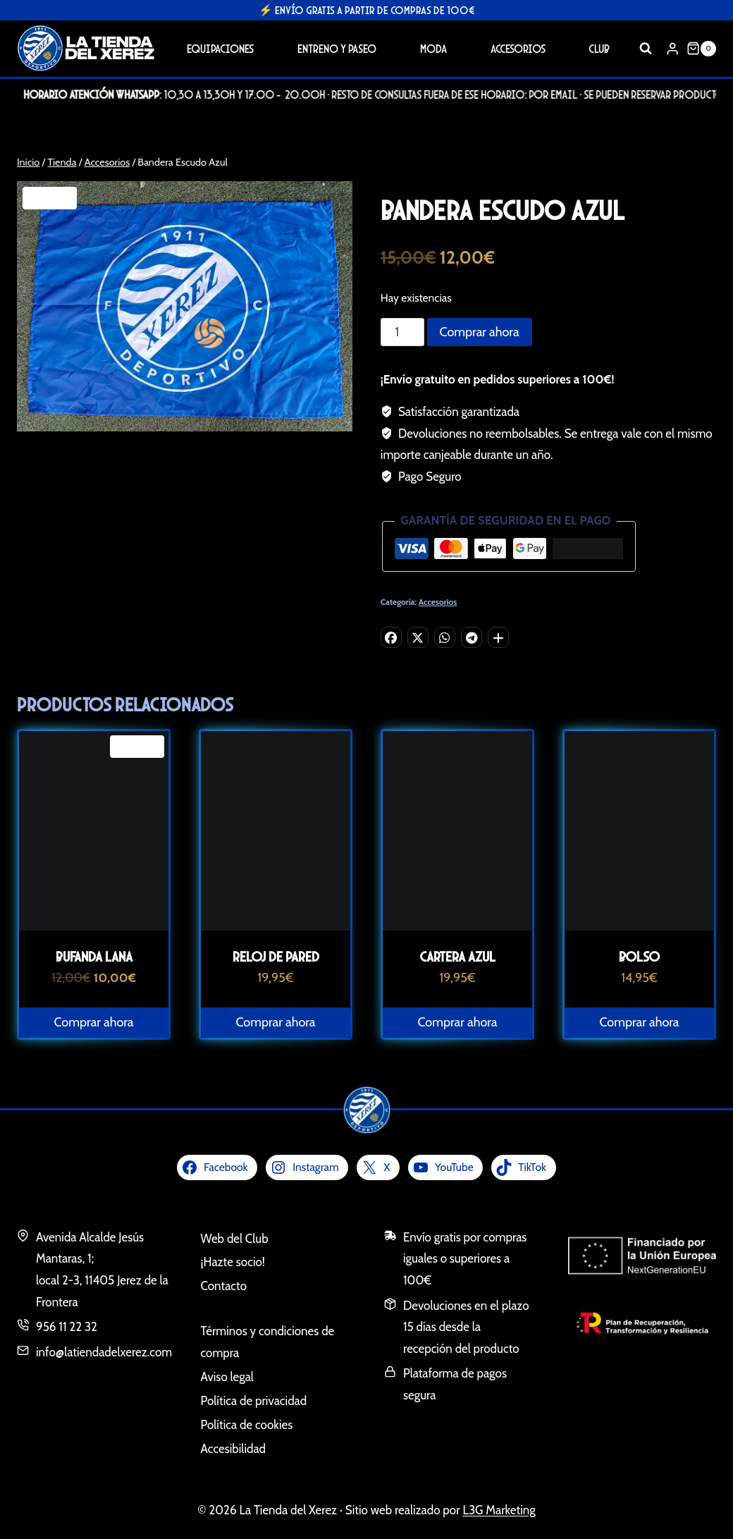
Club (599, 48)
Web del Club (235, 1239)
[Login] (672, 48)
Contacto (224, 1286)
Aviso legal (227, 1377)
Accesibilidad (233, 1449)
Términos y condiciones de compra (268, 1342)
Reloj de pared (276, 956)
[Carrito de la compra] (701, 48)
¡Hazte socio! (233, 1262)
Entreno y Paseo (336, 48)
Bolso (639, 956)
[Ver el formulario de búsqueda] (645, 48)
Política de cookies (247, 1425)
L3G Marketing (498, 1510)
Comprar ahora (479, 332)
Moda (433, 48)
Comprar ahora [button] (94, 1022)
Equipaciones (220, 48)
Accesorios (518, 48)
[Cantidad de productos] (402, 332)
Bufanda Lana (94, 956)
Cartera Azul (457, 956)
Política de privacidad (254, 1401)
